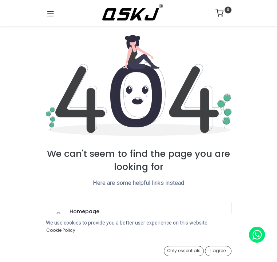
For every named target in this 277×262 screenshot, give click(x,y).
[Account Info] (253, 249)
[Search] (81, 250)
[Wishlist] (196, 249)
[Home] (24, 250)
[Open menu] (139, 251)
